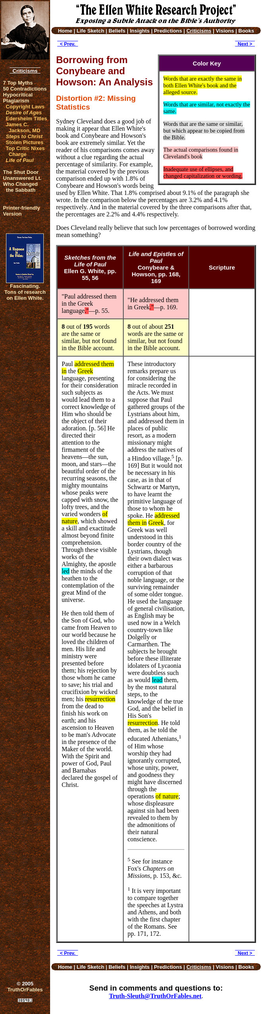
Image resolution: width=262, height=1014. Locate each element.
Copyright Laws (25, 107)
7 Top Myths (18, 83)
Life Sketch (90, 31)
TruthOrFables (25, 990)
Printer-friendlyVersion (21, 211)
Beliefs (117, 31)
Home (65, 31)
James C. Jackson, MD (23, 127)
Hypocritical (18, 95)
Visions (225, 31)
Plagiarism (16, 101)
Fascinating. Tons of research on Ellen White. (25, 292)
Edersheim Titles (26, 118)
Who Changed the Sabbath (20, 187)
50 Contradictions (25, 89)
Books (246, 31)
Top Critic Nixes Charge (25, 151)
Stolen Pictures (25, 142)
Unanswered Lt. (22, 178)
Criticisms (25, 71)
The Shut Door (21, 172)
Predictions (168, 31)
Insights (139, 31)
